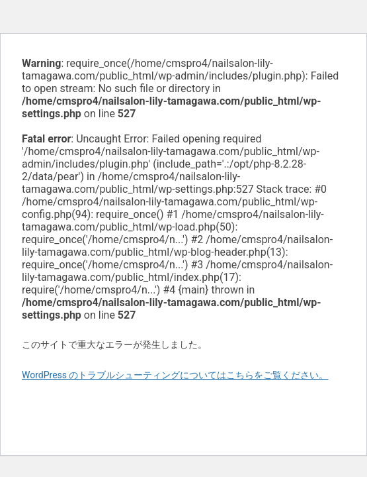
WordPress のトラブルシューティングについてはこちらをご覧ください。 (175, 375)
